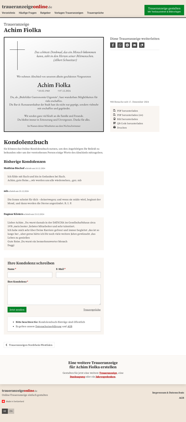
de (4, 411)
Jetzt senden (17, 309)
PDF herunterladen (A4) (128, 115)
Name (12, 269)
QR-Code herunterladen (128, 123)
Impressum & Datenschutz (168, 392)
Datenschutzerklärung (48, 326)
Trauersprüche (95, 12)
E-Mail (60, 269)
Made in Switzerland (15, 401)
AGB (69, 326)
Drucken (120, 127)
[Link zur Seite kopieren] (141, 45)
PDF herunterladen (125, 110)
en (11, 411)
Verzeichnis (8, 12)
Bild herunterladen (125, 119)
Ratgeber (45, 12)
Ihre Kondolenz (18, 281)
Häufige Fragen (28, 12)
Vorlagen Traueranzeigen (68, 12)
